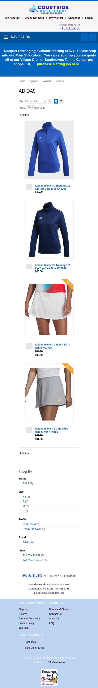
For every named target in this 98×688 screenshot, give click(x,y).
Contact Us (55, 614)
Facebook (30, 642)
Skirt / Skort (29, 524)
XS (24, 496)
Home (22, 81)
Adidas (27, 542)
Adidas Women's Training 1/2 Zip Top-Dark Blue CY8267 (52, 267)
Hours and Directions (61, 609)
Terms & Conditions (30, 618)
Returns (23, 614)
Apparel (34, 81)
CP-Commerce (56, 662)
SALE (26, 483)
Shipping (24, 609)
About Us (54, 618)
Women (47, 81)
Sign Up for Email (34, 647)
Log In (89, 18)
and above (33, 560)
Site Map (24, 627)
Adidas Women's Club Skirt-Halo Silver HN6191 (52, 430)
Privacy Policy (26, 623)
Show (23, 107)
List (61, 100)
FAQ (51, 623)
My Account (12, 18)
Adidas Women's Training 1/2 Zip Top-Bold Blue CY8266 (52, 187)
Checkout (74, 18)
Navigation (20, 37)
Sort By (24, 101)
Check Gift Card (34, 18)
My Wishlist (56, 18)
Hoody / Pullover (32, 529)
